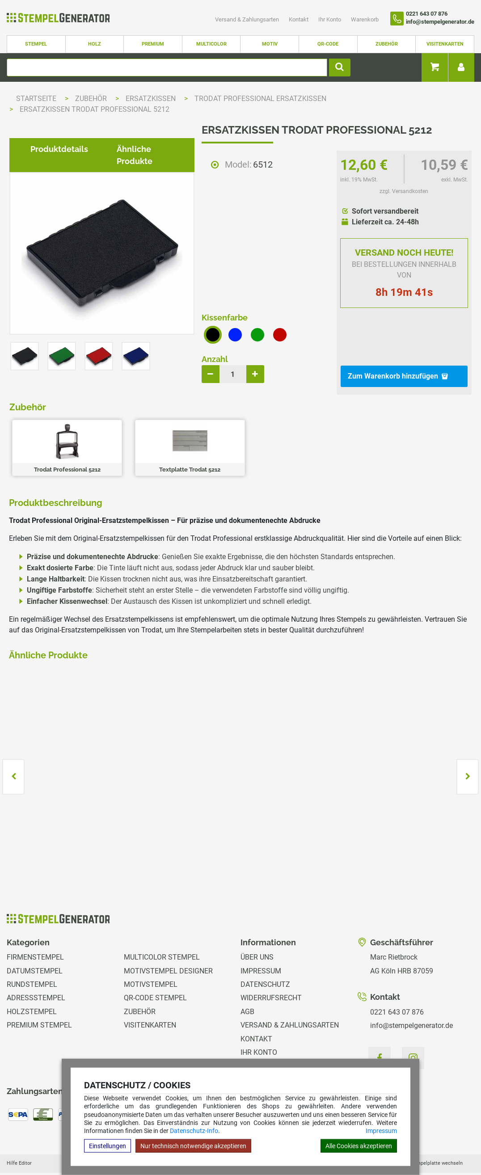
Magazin (256, 1043)
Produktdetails (52, 450)
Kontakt (299, 19)
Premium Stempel (39, 1002)
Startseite (36, 98)
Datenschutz (265, 961)
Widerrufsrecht (271, 975)
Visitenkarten (445, 44)
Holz (94, 44)
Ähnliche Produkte (145, 450)
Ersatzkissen (151, 98)
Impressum (381, 1130)
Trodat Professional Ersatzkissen (260, 98)
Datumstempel (35, 948)
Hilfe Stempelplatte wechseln (430, 1140)
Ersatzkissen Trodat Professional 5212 (94, 109)
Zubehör (387, 44)
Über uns (257, 935)
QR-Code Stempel (155, 975)
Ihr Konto (330, 19)
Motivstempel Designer (168, 948)
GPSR (249, 1057)
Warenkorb (365, 19)
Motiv (270, 44)
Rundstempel (32, 961)
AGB (247, 989)
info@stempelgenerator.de (411, 1002)
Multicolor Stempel (162, 935)
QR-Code (327, 44)
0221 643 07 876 (397, 989)
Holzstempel (32, 989)
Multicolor (211, 44)
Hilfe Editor (19, 1140)
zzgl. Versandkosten (404, 191)
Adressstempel (36, 975)
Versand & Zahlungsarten (247, 19)
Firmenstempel (35, 935)
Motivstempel (150, 961)
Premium (153, 44)
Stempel (36, 44)
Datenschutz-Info (194, 1130)
